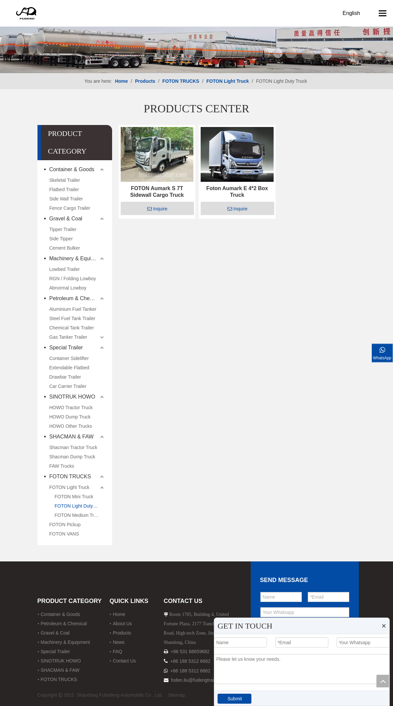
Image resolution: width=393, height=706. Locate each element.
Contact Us (124, 660)
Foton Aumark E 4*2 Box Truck (237, 191)
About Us (122, 623)
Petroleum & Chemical (75, 298)
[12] (196, 36)
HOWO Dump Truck (70, 416)
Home (119, 614)
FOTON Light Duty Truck (80, 506)
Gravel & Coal (66, 218)
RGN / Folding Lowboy (72, 278)
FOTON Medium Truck (78, 515)
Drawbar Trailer (65, 377)
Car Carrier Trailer (68, 386)
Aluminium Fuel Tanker (73, 309)
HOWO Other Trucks (70, 426)
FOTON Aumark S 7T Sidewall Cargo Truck (157, 191)
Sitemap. (177, 695)
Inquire (157, 208)
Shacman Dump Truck (72, 456)
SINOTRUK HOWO (72, 397)
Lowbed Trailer (64, 269)
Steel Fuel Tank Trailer (72, 318)
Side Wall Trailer (66, 198)
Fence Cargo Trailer (70, 208)
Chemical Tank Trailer (71, 327)
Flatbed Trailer (64, 189)
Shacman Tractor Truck (73, 447)
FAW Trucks (61, 466)
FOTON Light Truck (69, 487)
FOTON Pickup (65, 524)
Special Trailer (66, 347)
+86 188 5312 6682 (190, 661)
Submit (235, 698)
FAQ (117, 651)
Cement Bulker (64, 248)
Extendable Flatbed (69, 367)
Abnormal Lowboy (68, 288)
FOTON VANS (64, 533)
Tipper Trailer (63, 229)
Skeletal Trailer (64, 180)
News (118, 642)
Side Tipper (61, 238)
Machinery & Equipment (77, 258)
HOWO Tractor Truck (71, 407)
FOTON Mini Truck (74, 496)
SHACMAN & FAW (71, 436)
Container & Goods (72, 169)
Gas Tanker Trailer (68, 337)
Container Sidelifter (69, 358)
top (382, 681)
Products (122, 633)
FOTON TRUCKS (70, 476)
